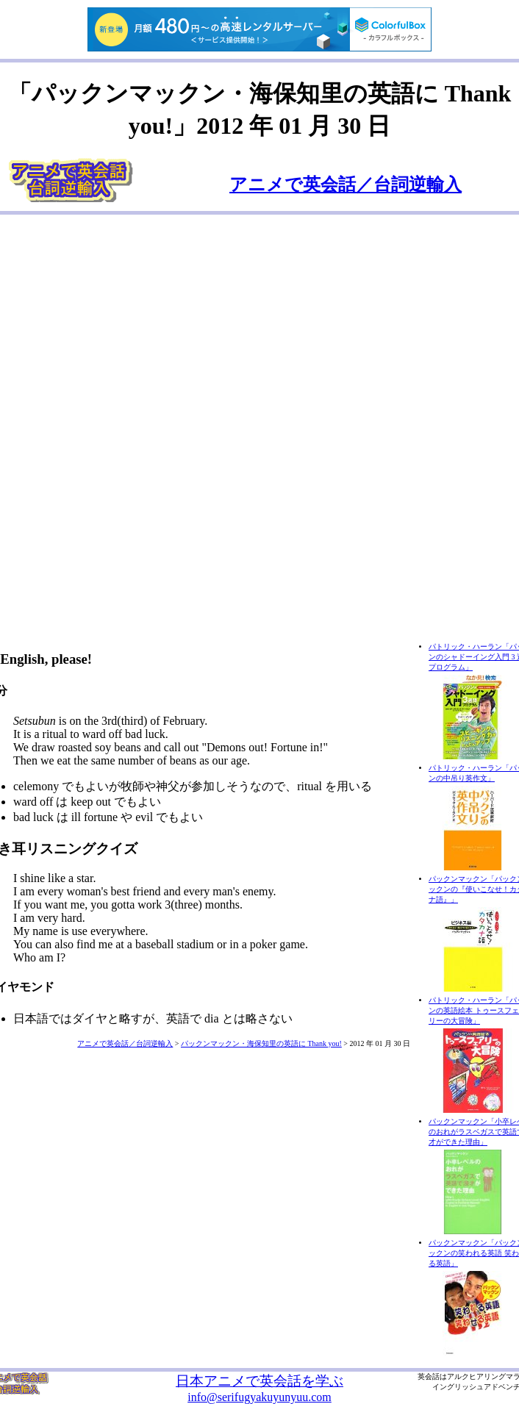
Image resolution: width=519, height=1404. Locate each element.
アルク (458, 1376)
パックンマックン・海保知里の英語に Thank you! (261, 1043)
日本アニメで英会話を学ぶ (259, 1381)
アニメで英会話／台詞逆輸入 (345, 184)
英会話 (429, 1376)
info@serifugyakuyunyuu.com (259, 1397)
